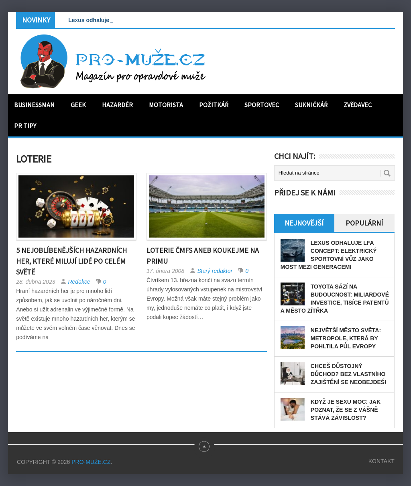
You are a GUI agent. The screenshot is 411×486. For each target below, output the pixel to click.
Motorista (166, 105)
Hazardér (117, 105)
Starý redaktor (214, 271)
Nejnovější (304, 223)
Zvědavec (358, 105)
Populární (364, 223)
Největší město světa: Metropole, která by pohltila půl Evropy (346, 338)
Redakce (79, 282)
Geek (78, 105)
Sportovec (261, 105)
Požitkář (213, 105)
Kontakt (381, 461)
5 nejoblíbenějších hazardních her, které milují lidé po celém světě (71, 261)
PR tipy (25, 126)
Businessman (34, 105)
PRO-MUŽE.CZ (90, 462)
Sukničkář (311, 105)
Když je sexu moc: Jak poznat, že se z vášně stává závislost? (345, 410)
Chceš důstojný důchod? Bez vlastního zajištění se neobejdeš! (349, 374)
